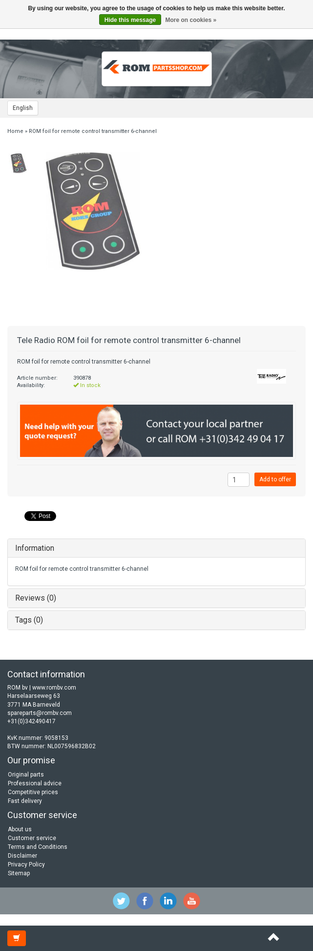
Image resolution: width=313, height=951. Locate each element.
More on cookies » (191, 20)
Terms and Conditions (37, 846)
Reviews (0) (35, 598)
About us (20, 829)
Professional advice (35, 783)
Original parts (26, 774)
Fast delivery (25, 801)
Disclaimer (22, 855)
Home (15, 131)
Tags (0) (29, 620)
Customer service (32, 838)
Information (34, 548)
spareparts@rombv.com (39, 713)
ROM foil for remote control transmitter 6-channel (93, 131)
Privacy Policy (26, 864)
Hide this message (130, 20)
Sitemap (19, 873)
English (23, 108)
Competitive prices (33, 792)
